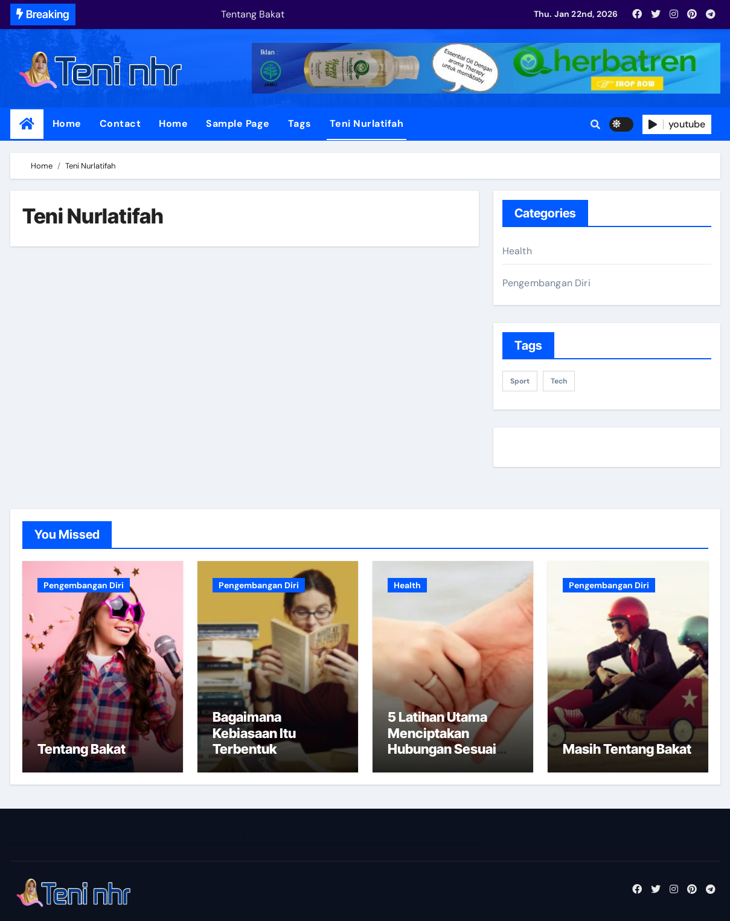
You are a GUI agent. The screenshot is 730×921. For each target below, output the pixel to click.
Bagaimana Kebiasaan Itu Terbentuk (254, 733)
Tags (300, 123)
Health (517, 251)
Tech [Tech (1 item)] (559, 381)
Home (67, 123)
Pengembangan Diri (546, 283)
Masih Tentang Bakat (627, 749)
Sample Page (238, 123)
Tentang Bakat (81, 749)
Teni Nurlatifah (367, 123)
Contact (120, 123)
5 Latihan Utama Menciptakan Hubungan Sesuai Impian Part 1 (442, 740)
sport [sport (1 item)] (520, 381)
